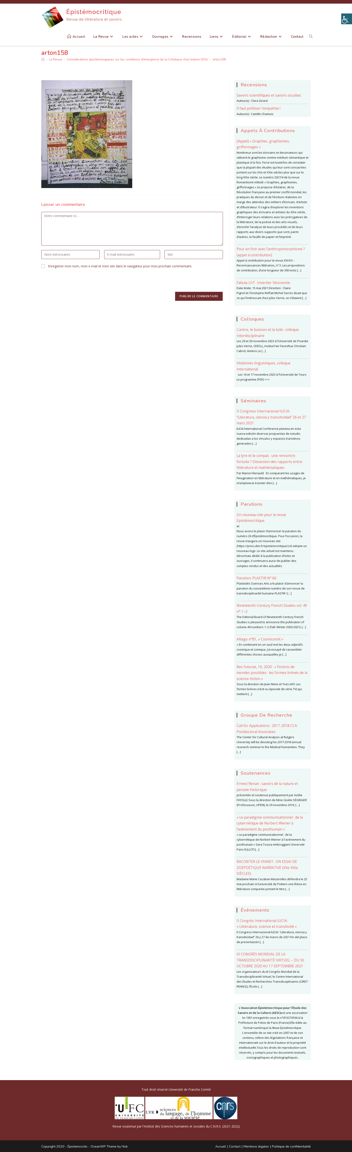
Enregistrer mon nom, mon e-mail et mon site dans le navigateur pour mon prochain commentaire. (120, 266)
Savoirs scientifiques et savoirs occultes (269, 95)
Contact (234, 1146)
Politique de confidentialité (291, 1146)
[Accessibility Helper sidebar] (346, 18)
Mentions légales (256, 1146)
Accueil (220, 1146)
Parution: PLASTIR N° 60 (256, 578)
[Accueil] (42, 59)
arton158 (219, 59)
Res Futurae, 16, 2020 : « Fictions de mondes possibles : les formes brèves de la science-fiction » (272, 672)
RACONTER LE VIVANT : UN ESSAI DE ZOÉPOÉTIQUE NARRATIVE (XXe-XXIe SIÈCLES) (267, 867)
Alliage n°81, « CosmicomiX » (260, 639)
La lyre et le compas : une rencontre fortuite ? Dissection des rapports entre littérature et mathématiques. (269, 461)
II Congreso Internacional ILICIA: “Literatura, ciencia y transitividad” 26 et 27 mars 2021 (271, 417)
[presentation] (75, 283)
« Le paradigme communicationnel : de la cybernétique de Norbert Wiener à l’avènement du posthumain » (270, 823)
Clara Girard (259, 101)
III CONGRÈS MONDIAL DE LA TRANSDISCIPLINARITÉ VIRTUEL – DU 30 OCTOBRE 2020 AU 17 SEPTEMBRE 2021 (270, 960)
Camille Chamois (262, 114)
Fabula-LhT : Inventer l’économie (263, 282)
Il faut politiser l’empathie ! (258, 108)
